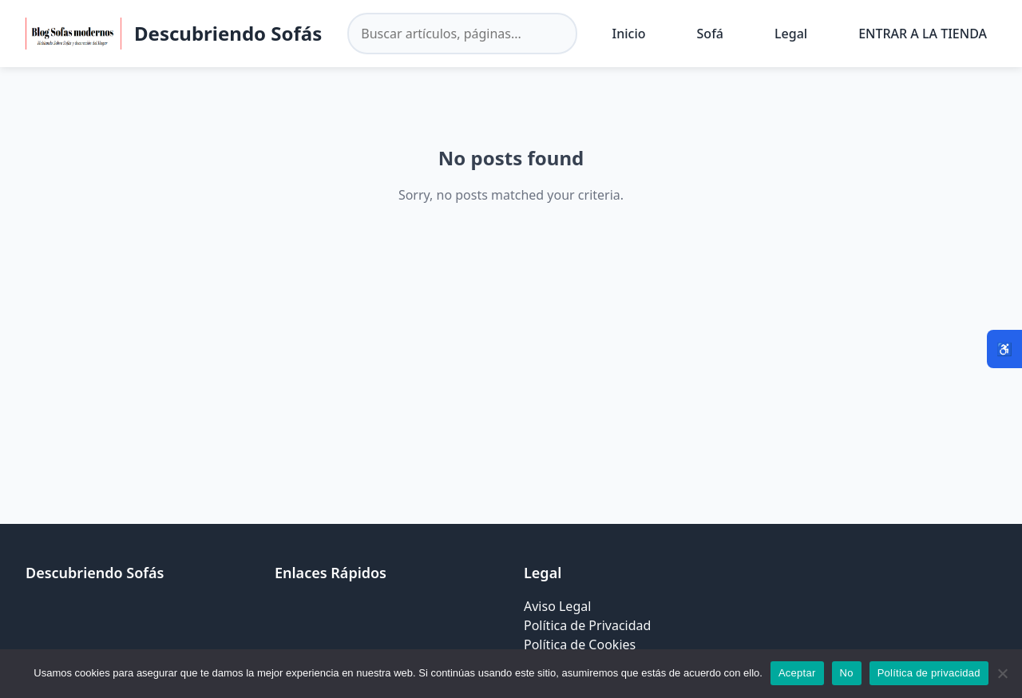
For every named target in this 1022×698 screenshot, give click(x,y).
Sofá (710, 33)
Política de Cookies (580, 644)
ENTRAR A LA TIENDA (922, 33)
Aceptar (797, 673)
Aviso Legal (557, 606)
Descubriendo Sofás (228, 33)
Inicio (629, 33)
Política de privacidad (928, 673)
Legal (790, 33)
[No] (1002, 673)
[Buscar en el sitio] (461, 33)
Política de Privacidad (587, 625)
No (847, 673)
